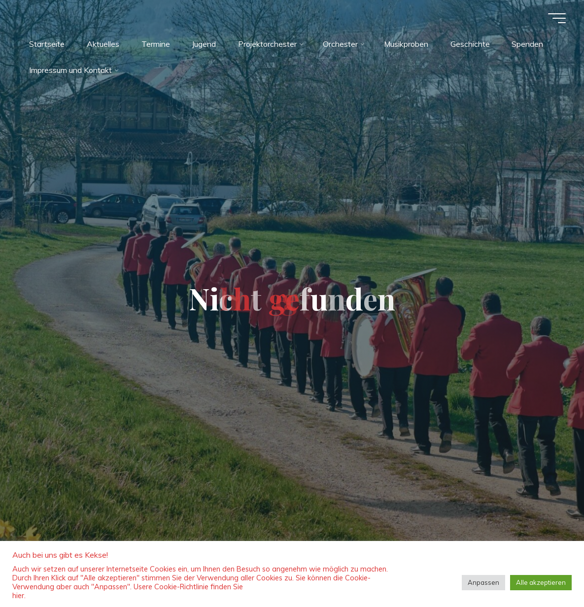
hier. (19, 595)
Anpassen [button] (483, 582)
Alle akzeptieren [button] (541, 582)
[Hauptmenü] (555, 18)
